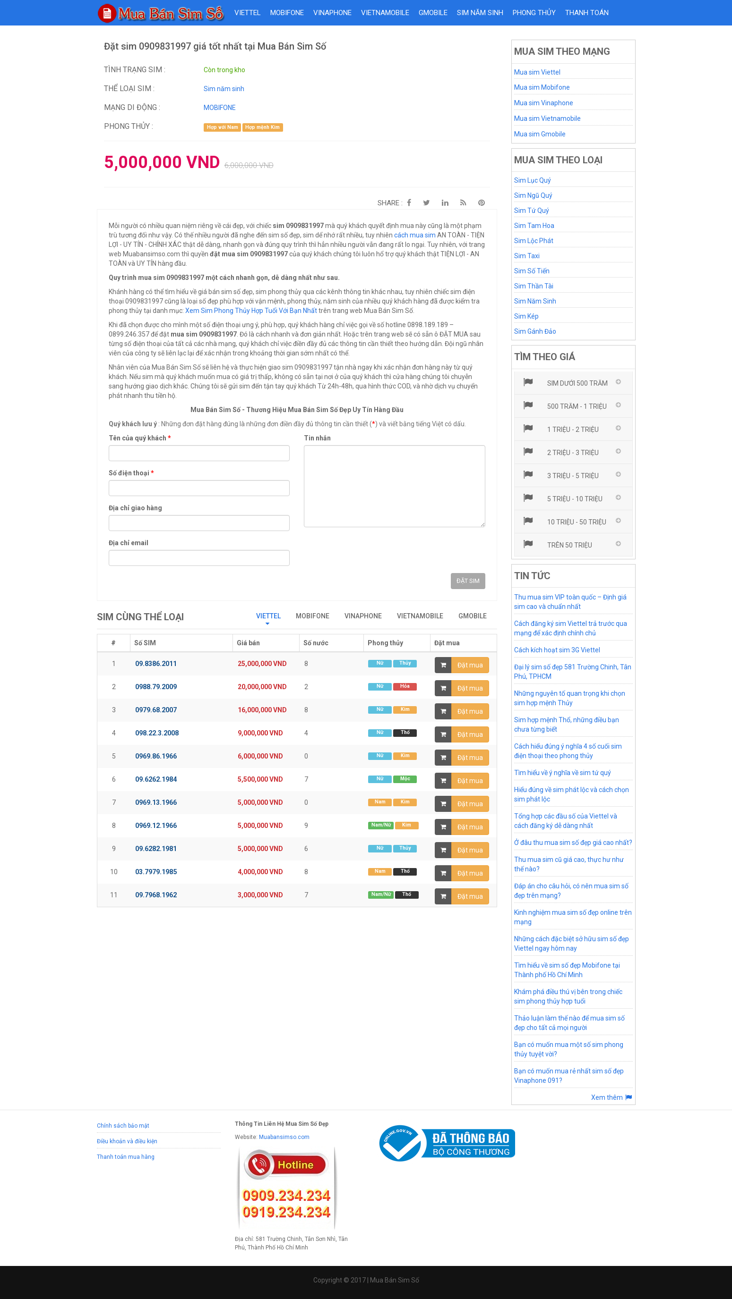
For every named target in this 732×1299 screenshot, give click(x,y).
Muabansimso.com (284, 1137)
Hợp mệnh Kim (262, 127)
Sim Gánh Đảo (535, 331)
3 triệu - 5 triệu (560, 475)
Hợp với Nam (222, 127)
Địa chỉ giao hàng (135, 508)
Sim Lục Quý (532, 180)
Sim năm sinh (480, 12)
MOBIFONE (287, 12)
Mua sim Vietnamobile (547, 118)
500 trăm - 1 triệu (564, 405)
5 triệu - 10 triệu (562, 498)
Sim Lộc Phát (533, 241)
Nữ (380, 663)
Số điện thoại (131, 473)
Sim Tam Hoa (534, 225)
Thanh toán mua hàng (126, 1157)
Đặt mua (470, 665)
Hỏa (405, 686)
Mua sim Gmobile (540, 134)
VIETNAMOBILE (385, 12)
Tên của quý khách (140, 438)
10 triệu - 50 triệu (564, 521)
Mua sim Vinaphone (543, 103)
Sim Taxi (527, 256)
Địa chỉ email (128, 543)
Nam (380, 802)
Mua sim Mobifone (542, 87)
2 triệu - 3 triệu (560, 451)
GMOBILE (433, 12)
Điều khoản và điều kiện (127, 1141)
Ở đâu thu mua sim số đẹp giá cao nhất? (573, 842)
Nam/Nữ (381, 825)
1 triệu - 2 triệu (560, 428)
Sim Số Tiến (532, 271)
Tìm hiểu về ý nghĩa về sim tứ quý (562, 772)
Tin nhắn (317, 438)
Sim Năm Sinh (535, 301)
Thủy (405, 663)
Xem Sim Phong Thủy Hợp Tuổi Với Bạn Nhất (251, 310)
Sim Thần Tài (533, 286)
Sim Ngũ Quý (533, 195)
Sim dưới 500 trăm (565, 382)
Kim (405, 709)
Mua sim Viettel (537, 72)
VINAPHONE (332, 12)
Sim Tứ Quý (531, 210)
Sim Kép (526, 316)
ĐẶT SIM (468, 580)
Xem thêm (612, 1097)
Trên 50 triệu (557, 544)
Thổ (405, 732)
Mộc (405, 779)
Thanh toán (587, 12)
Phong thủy (534, 12)
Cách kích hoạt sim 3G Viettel (557, 650)
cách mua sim (415, 235)
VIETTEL (247, 12)
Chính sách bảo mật (123, 1125)
